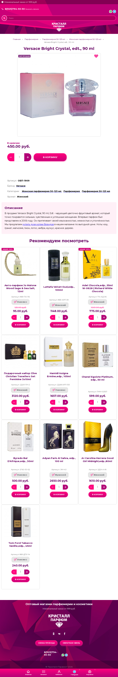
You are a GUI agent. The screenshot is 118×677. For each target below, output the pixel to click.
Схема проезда (46, 643)
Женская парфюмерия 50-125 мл (85, 39)
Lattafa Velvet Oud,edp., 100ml (59, 288)
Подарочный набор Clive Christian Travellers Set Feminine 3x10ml (20, 377)
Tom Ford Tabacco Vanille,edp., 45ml (20, 547)
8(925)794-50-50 (15, 9)
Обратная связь (71, 643)
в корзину (50, 157)
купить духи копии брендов (38, 224)
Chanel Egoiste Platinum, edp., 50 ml (97, 379)
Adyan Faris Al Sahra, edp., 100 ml (59, 461)
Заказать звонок (32, 9)
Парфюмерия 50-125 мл (53, 39)
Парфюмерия (31, 39)
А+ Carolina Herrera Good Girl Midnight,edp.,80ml (97, 461)
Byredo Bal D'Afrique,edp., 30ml (20, 461)
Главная (17, 39)
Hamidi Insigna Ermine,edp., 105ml (59, 375)
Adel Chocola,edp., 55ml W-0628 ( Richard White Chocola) (97, 288)
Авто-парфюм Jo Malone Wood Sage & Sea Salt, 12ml (20, 288)
